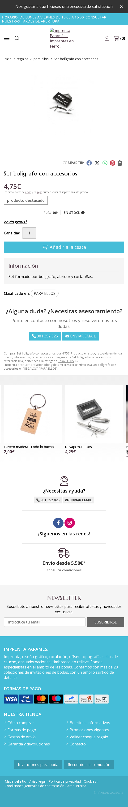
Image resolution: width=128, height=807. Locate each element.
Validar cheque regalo (89, 737)
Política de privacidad (65, 781)
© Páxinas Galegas (108, 792)
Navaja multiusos (78, 446)
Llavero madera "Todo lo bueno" (29, 446)
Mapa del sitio (15, 781)
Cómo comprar (21, 722)
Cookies (90, 781)
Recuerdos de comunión (89, 764)
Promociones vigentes (89, 729)
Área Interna (76, 786)
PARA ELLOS (66, 361)
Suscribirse (105, 622)
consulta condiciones (64, 570)
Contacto (78, 744)
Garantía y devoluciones (29, 744)
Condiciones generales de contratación (34, 786)
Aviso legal (37, 781)
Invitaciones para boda (38, 764)
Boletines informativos (90, 722)
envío (28, 192)
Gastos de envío (22, 737)
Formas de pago (22, 729)
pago (39, 192)
